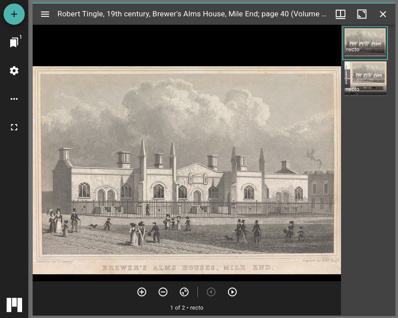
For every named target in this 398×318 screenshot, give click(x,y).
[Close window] (383, 14)
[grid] (368, 170)
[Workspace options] (14, 99)
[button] (365, 43)
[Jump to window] (14, 42)
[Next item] (232, 292)
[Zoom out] (163, 292)
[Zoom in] (141, 292)
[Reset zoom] (184, 292)
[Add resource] (14, 14)
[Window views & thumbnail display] (340, 14)
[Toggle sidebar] (45, 14)
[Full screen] (14, 127)
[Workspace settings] (14, 70)
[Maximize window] (361, 14)
